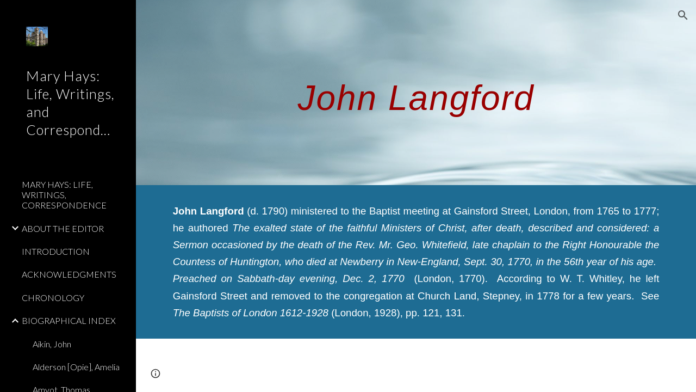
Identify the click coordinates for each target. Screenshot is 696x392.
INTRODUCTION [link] (56, 251)
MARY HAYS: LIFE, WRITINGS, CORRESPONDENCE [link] (64, 195)
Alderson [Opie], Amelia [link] (76, 367)
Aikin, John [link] (52, 344)
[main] (416, 92)
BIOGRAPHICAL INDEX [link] (69, 320)
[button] (683, 15)
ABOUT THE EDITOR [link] (63, 228)
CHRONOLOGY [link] (53, 297)
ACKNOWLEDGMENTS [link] (69, 274)
